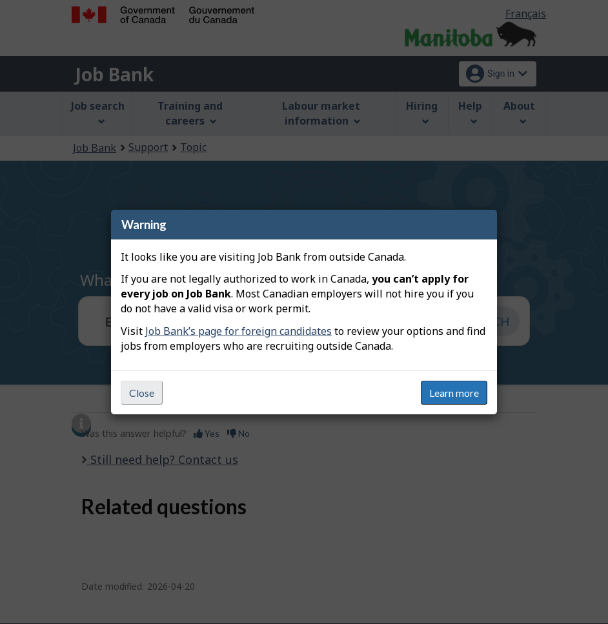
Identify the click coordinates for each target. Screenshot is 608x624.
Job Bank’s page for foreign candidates (238, 331)
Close (141, 393)
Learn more (454, 393)
